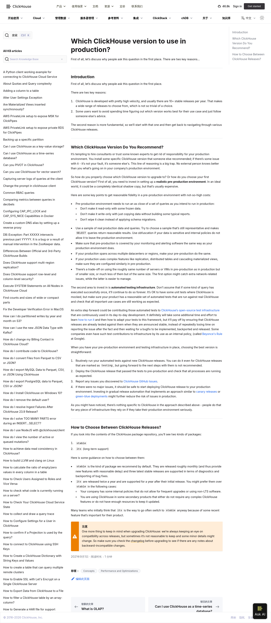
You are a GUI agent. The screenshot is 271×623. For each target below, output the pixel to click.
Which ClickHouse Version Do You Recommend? (244, 43)
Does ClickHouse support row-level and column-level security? (29, 277)
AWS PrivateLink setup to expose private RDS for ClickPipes (33, 130)
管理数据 (60, 18)
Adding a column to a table (21, 90)
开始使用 (13, 18)
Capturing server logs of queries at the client (33, 178)
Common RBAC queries (18, 192)
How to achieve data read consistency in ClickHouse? (30, 451)
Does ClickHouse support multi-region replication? (28, 265)
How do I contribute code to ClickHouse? (30, 351)
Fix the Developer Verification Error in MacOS (33, 309)
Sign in (237, 6)
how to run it (86, 319)
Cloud (37, 18)
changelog (138, 540)
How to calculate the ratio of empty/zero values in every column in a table (30, 470)
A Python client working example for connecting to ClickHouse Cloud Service (30, 74)
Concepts (89, 570)
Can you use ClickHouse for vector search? (32, 171)
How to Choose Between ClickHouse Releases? (248, 57)
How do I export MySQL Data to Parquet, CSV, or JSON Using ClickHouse (34, 372)
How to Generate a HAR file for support (29, 609)
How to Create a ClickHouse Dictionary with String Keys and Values (32, 558)
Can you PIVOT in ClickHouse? (23, 165)
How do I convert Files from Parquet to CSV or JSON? (32, 360)
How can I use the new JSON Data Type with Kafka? (33, 330)
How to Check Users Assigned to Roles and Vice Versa (32, 481)
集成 (136, 18)
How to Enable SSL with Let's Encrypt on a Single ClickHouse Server (31, 582)
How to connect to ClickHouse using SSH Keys (30, 546)
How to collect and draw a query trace (28, 513)
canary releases (206, 391)
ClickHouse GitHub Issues (140, 381)
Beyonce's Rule (212, 334)
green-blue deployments (92, 396)
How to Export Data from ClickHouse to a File (33, 590)
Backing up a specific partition (23, 139)
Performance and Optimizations (119, 570)
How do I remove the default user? (26, 399)
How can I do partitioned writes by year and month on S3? (32, 318)
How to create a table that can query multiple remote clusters (33, 570)
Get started (254, 6)
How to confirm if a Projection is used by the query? (32, 535)
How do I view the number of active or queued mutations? (28, 439)
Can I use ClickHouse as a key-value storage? (33, 146)
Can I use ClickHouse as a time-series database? (28, 156)
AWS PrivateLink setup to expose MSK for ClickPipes (31, 118)
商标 (233, 617)
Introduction (240, 32)
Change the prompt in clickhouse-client (29, 185)
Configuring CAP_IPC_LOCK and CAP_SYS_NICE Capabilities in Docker (28, 214)
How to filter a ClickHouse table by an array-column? (32, 600)
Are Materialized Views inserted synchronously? (24, 107)
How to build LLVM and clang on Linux (28, 460)
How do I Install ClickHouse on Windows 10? (32, 393)
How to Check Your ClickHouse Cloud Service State (34, 505)
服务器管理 (87, 18)
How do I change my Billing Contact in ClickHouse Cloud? (28, 342)
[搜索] (17, 35)
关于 (205, 18)
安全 (250, 617)
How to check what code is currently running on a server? (33, 493)
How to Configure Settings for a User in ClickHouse (29, 523)
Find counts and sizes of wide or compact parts (31, 300)
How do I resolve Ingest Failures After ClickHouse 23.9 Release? (28, 409)
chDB (184, 18)
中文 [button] (246, 18)
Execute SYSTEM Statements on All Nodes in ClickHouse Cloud (33, 288)
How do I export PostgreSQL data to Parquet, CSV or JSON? (33, 384)
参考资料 (113, 18)
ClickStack (160, 18)
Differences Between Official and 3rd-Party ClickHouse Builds (32, 253)
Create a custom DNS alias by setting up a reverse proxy (31, 225)
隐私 (242, 617)
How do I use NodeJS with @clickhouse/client (34, 430)
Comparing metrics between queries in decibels (29, 202)
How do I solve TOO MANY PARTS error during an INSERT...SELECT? (29, 421)
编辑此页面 (80, 578)
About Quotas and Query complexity (27, 83)
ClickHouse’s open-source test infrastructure (190, 310)
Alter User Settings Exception (22, 97)
